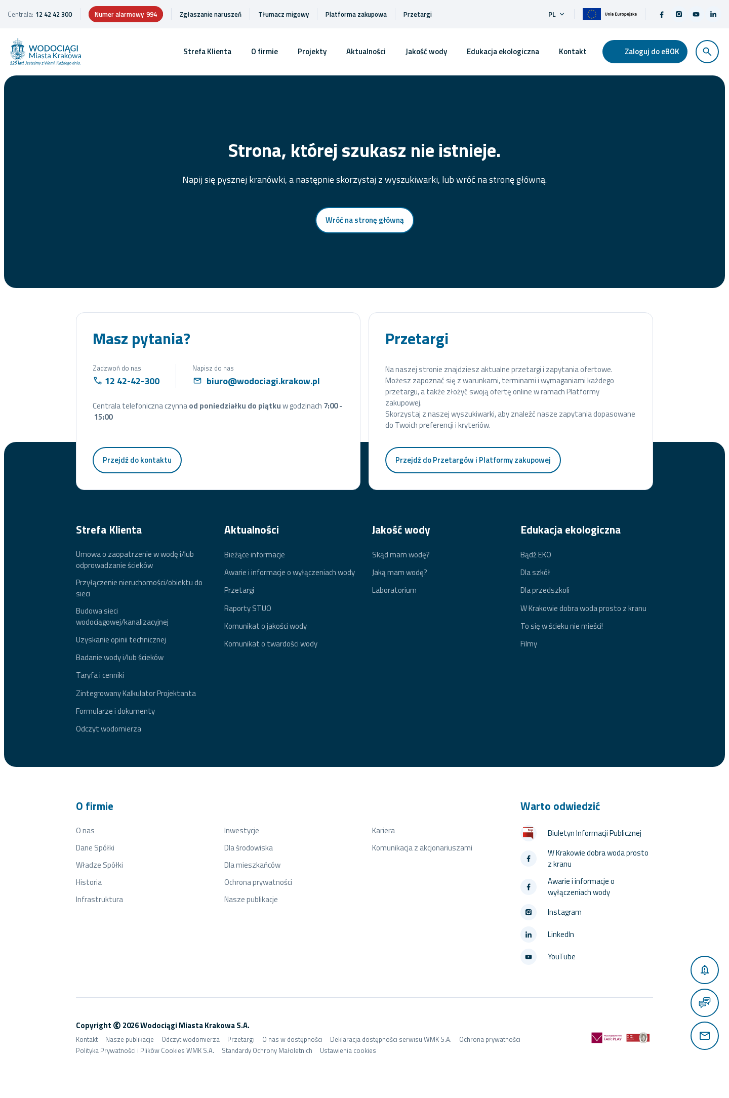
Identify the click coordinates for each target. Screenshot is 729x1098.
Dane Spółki (95, 847)
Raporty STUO (247, 608)
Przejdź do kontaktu (137, 460)
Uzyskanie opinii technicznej (121, 639)
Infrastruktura (99, 899)
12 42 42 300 (53, 14)
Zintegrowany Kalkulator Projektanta (136, 693)
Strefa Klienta (207, 51)
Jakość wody (426, 51)
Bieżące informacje (254, 554)
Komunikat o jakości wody (265, 626)
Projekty (312, 51)
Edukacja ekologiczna (503, 51)
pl (557, 14)
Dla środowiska (248, 847)
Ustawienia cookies (348, 1050)
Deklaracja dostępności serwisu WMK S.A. (391, 1039)
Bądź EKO (535, 554)
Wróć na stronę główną (365, 220)
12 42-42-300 (132, 381)
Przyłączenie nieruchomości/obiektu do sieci (139, 588)
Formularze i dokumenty (115, 711)
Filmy (528, 643)
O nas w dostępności (292, 1039)
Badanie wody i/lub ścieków (120, 657)
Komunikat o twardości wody (270, 643)
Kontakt (573, 51)
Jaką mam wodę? (399, 572)
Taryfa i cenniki (100, 675)
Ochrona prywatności (258, 882)
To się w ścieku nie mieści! (561, 626)
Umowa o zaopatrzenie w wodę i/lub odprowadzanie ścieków (135, 560)
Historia (89, 882)
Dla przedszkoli (545, 590)
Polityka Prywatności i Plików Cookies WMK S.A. (145, 1050)
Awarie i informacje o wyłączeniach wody (289, 572)
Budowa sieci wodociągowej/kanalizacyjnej (122, 616)
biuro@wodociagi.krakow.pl (263, 381)
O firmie (264, 51)
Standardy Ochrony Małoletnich (267, 1050)
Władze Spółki (99, 865)
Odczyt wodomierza (108, 729)
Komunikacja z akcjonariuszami (422, 847)
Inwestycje (241, 830)
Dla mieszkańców (252, 865)
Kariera (383, 830)
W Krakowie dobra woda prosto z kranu (583, 608)
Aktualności (366, 51)
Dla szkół (535, 572)
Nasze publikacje (251, 899)
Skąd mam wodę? (401, 554)
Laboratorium (394, 590)
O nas (85, 830)
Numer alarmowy (126, 14)
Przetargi (239, 590)
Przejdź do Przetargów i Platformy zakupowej (473, 460)
